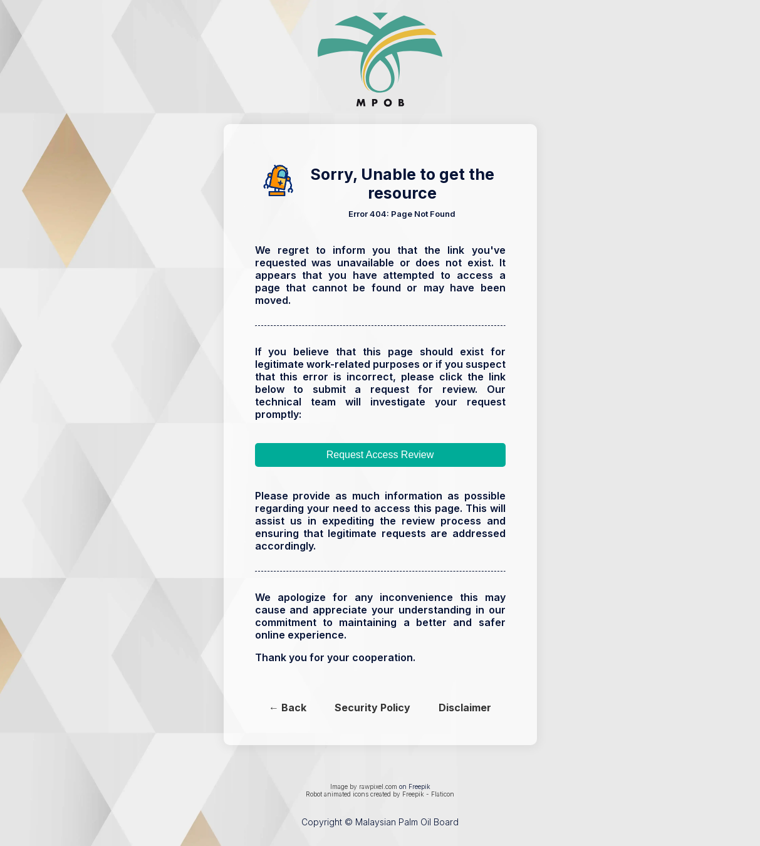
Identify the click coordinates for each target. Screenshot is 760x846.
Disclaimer (465, 707)
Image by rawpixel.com (363, 786)
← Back (287, 707)
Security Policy (372, 707)
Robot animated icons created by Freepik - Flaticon (380, 794)
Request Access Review (380, 454)
